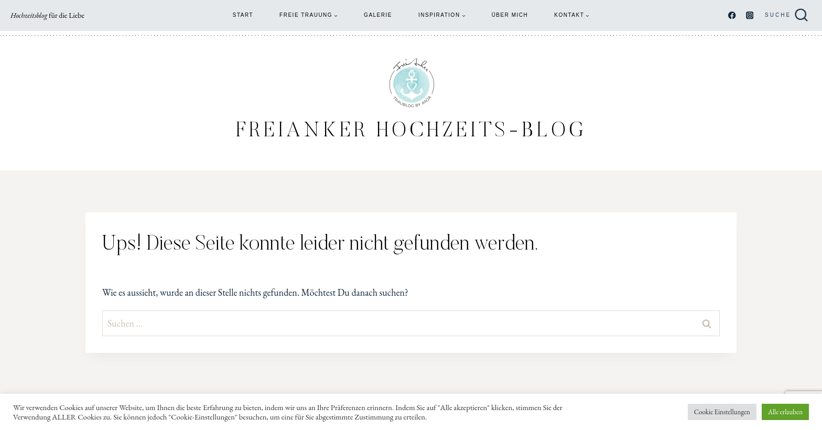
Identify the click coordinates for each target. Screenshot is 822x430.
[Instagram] (749, 15)
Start (243, 15)
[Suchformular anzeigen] (787, 15)
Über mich (510, 15)
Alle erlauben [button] (785, 411)
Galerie (378, 15)
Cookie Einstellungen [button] (722, 411)
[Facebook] (732, 15)
